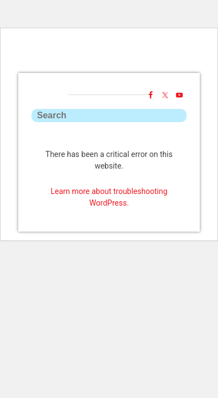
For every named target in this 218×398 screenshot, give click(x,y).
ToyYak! (109, 68)
